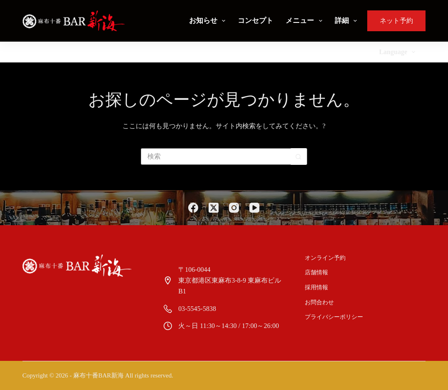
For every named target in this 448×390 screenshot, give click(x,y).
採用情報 (317, 287)
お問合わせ (319, 302)
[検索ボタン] (298, 156)
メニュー (305, 21)
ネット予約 (396, 20)
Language (398, 52)
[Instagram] (234, 208)
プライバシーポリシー (334, 317)
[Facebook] (193, 208)
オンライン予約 (325, 258)
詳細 (347, 21)
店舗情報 (317, 272)
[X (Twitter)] (214, 208)
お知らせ (209, 21)
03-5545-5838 (197, 308)
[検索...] (215, 156)
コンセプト (255, 21)
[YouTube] (254, 208)
